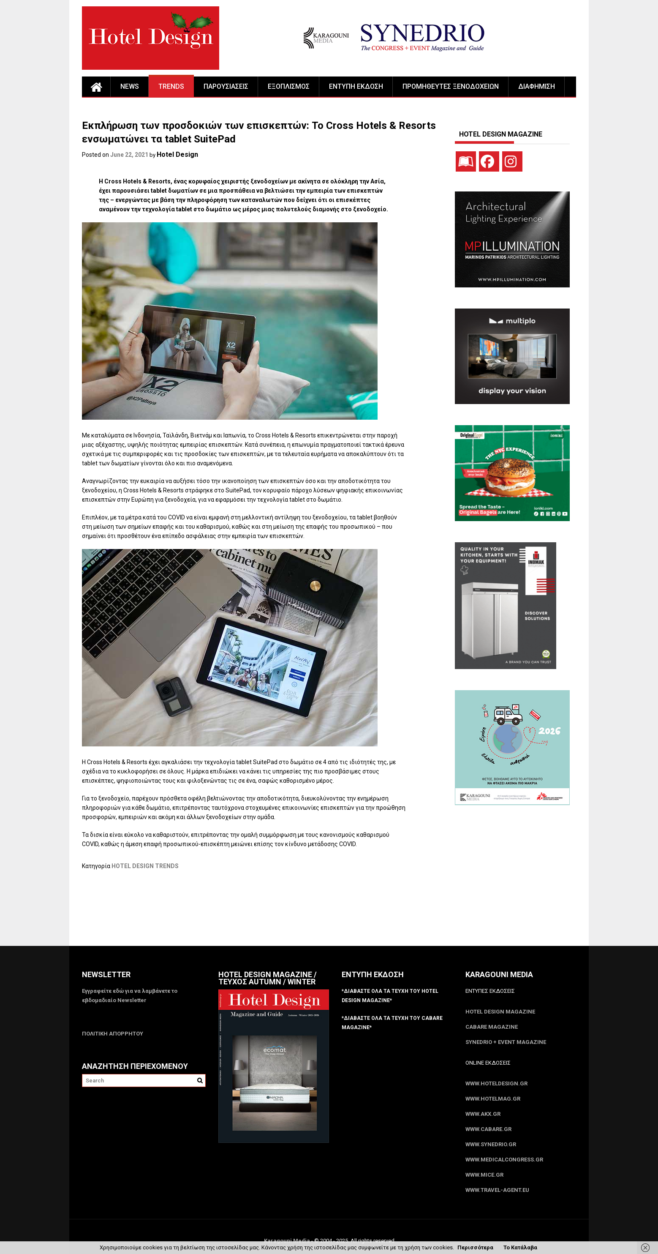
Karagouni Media (287, 1241)
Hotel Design (177, 154)
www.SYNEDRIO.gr (490, 1144)
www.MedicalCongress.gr (504, 1159)
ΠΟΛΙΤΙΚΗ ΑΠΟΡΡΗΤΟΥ (112, 1033)
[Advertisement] (235, 913)
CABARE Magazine (491, 1027)
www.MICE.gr (484, 1175)
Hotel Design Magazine (500, 1011)
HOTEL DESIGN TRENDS (145, 866)
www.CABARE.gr (488, 1129)
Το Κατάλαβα (520, 1247)
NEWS (129, 86)
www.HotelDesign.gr (496, 1083)
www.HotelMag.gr (492, 1099)
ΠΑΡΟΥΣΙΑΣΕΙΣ (226, 86)
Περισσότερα (475, 1247)
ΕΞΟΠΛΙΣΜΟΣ (289, 86)
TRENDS (171, 86)
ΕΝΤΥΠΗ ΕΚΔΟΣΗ (356, 86)
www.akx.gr (482, 1114)
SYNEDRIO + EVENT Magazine (505, 1042)
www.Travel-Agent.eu (497, 1190)
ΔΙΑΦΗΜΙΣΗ (536, 86)
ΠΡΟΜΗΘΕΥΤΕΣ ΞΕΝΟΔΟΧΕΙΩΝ (450, 86)
